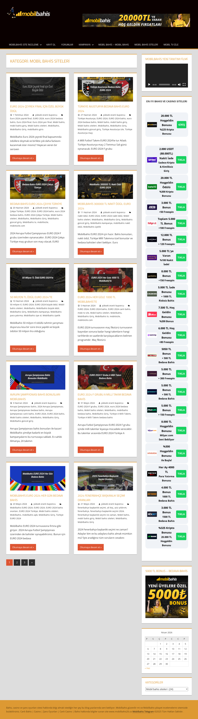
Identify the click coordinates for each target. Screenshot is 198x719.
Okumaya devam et (22, 158)
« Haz (147, 668)
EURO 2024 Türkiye (28, 514)
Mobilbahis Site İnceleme (25, 44)
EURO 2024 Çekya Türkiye (37, 219)
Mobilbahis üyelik (92, 226)
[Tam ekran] (184, 84)
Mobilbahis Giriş (18, 129)
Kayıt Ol (51, 44)
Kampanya (86, 44)
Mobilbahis (53, 125)
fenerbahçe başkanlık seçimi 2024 (107, 514)
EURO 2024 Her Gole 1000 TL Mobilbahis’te (99, 303)
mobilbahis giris (35, 129)
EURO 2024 (38, 118)
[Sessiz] (179, 84)
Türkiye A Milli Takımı (120, 417)
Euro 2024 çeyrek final (21, 118)
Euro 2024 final (24, 122)
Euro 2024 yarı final (42, 122)
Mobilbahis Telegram (143, 711)
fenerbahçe (83, 514)
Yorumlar (67, 44)
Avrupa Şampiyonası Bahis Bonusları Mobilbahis (30, 400)
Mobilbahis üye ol (33, 319)
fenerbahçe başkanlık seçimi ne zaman (97, 518)
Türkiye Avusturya (86, 118)
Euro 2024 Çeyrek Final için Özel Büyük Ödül (35, 108)
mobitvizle (115, 320)
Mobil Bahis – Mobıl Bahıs (113, 44)
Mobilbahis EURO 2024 (21, 511)
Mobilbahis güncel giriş (89, 129)
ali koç (110, 511)
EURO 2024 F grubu (87, 410)
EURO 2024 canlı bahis (119, 312)
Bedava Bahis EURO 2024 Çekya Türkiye (33, 206)
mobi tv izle (83, 316)
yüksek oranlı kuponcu (46, 114)
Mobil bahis (59, 122)
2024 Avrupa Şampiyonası (50, 410)
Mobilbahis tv (29, 226)
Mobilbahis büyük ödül (47, 311)
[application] (166, 76)
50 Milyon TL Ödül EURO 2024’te (34, 300)
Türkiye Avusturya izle (113, 129)
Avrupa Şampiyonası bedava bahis (27, 413)
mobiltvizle (42, 226)
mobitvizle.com (17, 230)
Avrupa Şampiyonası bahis (23, 410)
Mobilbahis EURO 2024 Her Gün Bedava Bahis (34, 501)
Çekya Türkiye (17, 215)
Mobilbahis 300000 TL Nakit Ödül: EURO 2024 (104, 206)
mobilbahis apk (30, 518)
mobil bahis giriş (18, 125)
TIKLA (181, 159)
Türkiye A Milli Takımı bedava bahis (95, 421)
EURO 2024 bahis (117, 118)
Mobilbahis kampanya (101, 223)
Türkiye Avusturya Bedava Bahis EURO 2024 (103, 108)
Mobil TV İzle (171, 44)
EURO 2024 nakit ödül (111, 215)
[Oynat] (149, 84)
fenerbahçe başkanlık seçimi (92, 511)
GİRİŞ (181, 124)
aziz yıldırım (120, 511)
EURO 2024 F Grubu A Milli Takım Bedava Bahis (103, 400)
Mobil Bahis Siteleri (146, 44)
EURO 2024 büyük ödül (46, 308)
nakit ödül (83, 215)
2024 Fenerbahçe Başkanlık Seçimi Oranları (105, 501)
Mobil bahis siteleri (37, 125)
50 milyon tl (16, 308)
